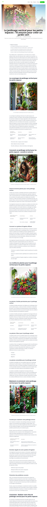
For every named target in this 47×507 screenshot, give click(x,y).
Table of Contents (14, 44)
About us (34, 2)
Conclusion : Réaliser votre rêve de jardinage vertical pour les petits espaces (21, 52)
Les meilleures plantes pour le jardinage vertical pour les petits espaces (21, 49)
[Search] (42, 2)
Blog (38, 2)
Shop (31, 2)
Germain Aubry (18, 36)
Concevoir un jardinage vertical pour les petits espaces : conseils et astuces (21, 47)
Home (29, 2)
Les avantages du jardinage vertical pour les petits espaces (19, 46)
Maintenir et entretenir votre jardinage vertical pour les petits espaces (20, 50)
